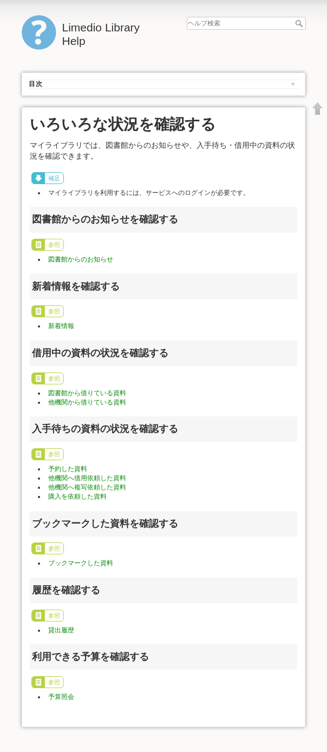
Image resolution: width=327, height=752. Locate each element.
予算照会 (61, 697)
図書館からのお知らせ (80, 259)
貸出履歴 (61, 630)
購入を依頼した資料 (77, 496)
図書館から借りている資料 (87, 393)
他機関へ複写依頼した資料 (87, 487)
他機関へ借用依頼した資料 (87, 478)
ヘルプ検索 (300, 23)
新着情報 (61, 326)
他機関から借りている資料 (87, 402)
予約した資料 (67, 469)
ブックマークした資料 (80, 563)
